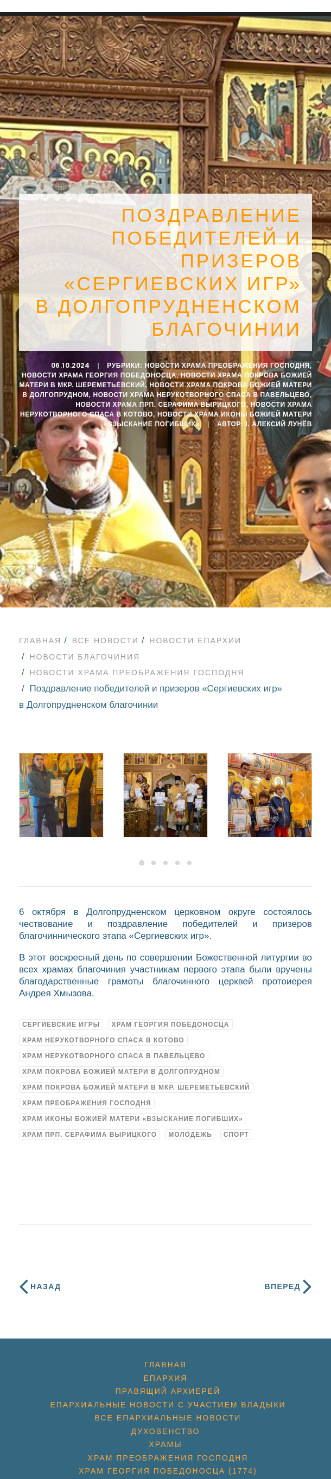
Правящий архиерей (168, 1391)
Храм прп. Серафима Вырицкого (89, 1134)
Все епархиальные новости (168, 1417)
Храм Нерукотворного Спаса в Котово (103, 1040)
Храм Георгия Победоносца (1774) (168, 1471)
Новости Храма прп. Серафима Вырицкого (160, 404)
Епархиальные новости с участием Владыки (167, 1404)
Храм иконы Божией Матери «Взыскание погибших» (132, 1119)
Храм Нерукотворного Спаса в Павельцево (113, 1056)
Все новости (105, 640)
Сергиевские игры (61, 1024)
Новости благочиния (84, 656)
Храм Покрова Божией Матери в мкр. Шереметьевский (136, 1087)
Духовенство (165, 1431)
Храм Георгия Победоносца (170, 1024)
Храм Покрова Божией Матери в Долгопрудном (121, 1071)
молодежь (190, 1134)
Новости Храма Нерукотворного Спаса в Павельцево (201, 395)
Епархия (166, 1378)
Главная (40, 640)
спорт (236, 1134)
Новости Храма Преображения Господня (227, 365)
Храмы (165, 1444)
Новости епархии (195, 640)
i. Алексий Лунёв (279, 424)
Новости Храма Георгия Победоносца (99, 375)
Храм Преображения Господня (86, 1103)
